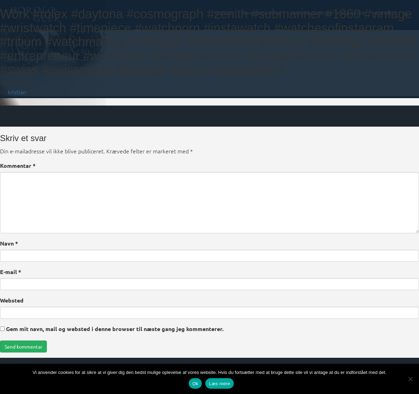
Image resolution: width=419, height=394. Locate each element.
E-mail (10, 271)
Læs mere (219, 383)
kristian (17, 92)
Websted (12, 300)
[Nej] (410, 378)
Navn (9, 243)
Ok (195, 383)
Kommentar (18, 165)
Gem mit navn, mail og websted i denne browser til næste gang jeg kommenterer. (115, 328)
